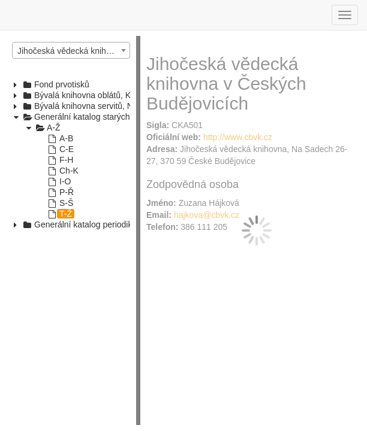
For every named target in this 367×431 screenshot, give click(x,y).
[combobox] (71, 50)
